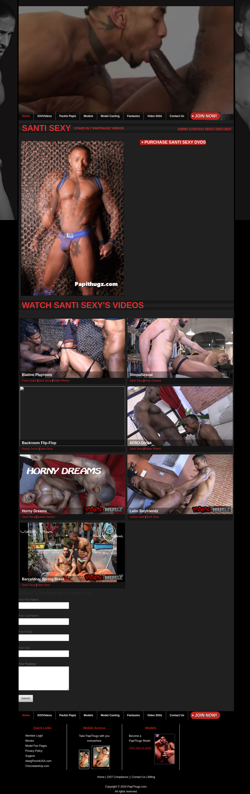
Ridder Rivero (61, 380)
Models (88, 116)
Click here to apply (140, 747)
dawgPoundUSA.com (38, 761)
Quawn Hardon (45, 516)
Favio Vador (29, 380)
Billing (151, 777)
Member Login (34, 735)
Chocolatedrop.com (37, 766)
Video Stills (154, 116)
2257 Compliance (117, 777)
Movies (29, 740)
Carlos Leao (137, 516)
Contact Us (177, 116)
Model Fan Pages (36, 745)
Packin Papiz (67, 116)
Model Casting (110, 116)
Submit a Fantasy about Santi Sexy (205, 129)
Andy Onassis (152, 380)
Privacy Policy (34, 750)
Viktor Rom (43, 585)
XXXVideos (44, 116)
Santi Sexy (44, 380)
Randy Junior (30, 448)
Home (26, 116)
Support (30, 756)
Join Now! (206, 116)
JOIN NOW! (208, 3)
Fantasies (133, 116)
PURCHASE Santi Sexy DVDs (175, 142)
